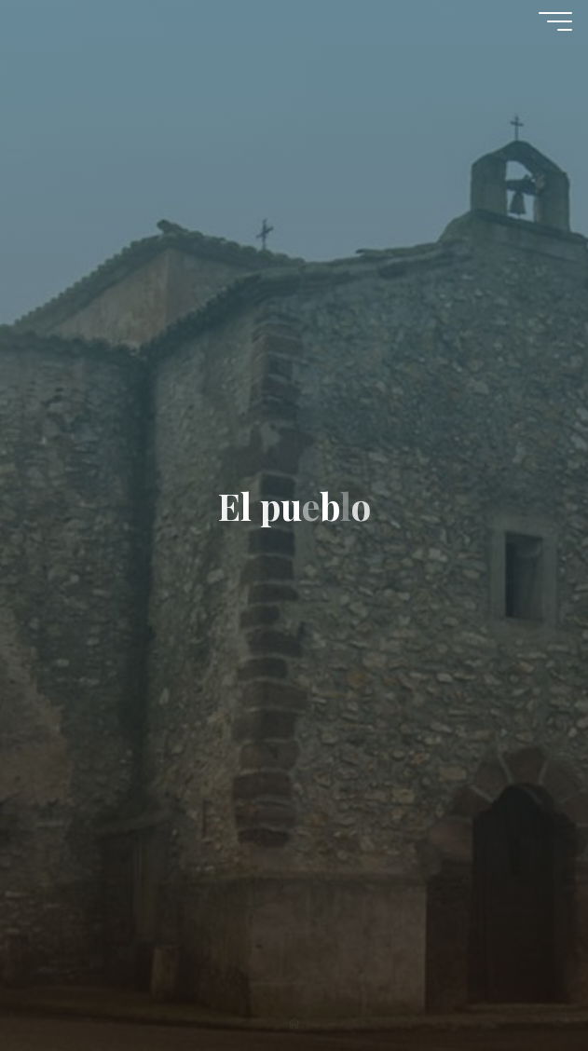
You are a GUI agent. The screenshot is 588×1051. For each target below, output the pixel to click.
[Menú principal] (555, 21)
